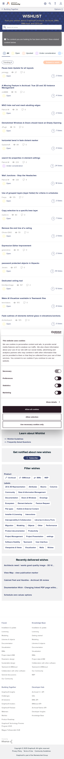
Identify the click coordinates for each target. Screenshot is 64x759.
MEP (33, 675)
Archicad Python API (39, 707)
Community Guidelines (43, 751)
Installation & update (9, 627)
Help (55, 3)
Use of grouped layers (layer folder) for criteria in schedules (30, 192)
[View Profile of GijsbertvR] (6, 144)
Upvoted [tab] (29, 53)
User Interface (42, 542)
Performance (51, 525)
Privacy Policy (17, 751)
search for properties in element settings (21, 157)
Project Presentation (34, 536)
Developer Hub (38, 687)
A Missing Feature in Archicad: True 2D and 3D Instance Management (28, 86)
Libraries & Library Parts (45, 520)
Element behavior (25, 503)
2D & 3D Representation (15, 486)
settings (50, 536)
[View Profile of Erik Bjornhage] (8, 285)
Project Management (14, 536)
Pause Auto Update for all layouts (18, 67)
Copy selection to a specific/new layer (20, 210)
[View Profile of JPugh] (4, 127)
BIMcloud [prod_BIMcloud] (26, 477)
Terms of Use (28, 751)
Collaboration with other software (13, 671)
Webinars (5, 711)
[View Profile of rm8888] (5, 92)
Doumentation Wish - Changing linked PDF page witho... (31, 587)
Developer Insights (38, 711)
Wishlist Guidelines (15, 439)
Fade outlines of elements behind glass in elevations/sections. (31, 315)
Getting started (37, 635)
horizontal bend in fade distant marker (20, 140)
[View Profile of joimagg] (5, 72)
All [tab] (8, 53)
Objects (31, 525)
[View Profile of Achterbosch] (7, 320)
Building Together (9, 687)
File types (9, 509)
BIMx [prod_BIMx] (39, 477)
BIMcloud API (36, 704)
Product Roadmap (8, 719)
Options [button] (57, 9)
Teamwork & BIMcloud (9, 667)
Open (8, 76)
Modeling (20, 525)
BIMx (3, 651)
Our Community (7, 679)
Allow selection (32, 417)
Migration (9, 525)
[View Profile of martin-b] (5, 215)
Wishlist (4, 715)
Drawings (44, 497)
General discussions (9, 675)
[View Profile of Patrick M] (5, 109)
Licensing (5, 631)
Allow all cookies (32, 409)
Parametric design (8, 659)
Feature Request (43, 503)
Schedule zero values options (18, 594)
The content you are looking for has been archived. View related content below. (31, 41)
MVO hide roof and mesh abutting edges (21, 105)
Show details (51, 402)
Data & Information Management (32, 492)
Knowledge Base (39, 623)
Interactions (30, 514)
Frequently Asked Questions (19, 442)
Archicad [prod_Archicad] (12, 477)
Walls (41, 547)
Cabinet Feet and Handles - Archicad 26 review (26, 580)
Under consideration (14, 165)
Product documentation (15, 531)
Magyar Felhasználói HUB (11, 730)
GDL (33, 696)
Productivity (33, 531)
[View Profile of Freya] (4, 197)
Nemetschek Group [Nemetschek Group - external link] (41, 755)
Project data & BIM (8, 655)
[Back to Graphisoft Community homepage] (13, 3)
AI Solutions (6, 700)
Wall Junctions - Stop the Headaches (19, 175)
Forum (4, 623)
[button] (53, 76)
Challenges (6, 696)
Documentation (11, 497)
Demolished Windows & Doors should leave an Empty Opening (31, 122)
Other (40, 525)
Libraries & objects (8, 639)
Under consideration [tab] (47, 53)
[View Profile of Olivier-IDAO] (7, 232)
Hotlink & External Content (28, 509)
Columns (53, 486)
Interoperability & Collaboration (18, 520)
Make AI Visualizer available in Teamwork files (24, 298)
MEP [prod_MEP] (46, 477)
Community (10, 492)
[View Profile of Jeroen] (4, 267)
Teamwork (27, 542)
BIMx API (35, 700)
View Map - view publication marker (21, 572)
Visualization (30, 547)
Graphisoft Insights (8, 692)
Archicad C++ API (38, 692)
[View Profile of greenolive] (6, 250)
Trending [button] (6, 62)
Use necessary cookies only (32, 424)
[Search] (32, 27)
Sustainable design (8, 663)
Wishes (50, 547)
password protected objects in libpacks (20, 263)
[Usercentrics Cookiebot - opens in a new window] (51, 332)
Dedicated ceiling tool (12, 280)
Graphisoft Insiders (8, 704)
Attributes (33, 486)
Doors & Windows (28, 497)
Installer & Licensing (13, 514)
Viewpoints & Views (13, 547)
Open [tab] (17, 53)
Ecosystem (9, 503)
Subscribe (33, 458)
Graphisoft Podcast (8, 707)
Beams (43, 486)
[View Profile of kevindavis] (6, 302)
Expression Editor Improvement (16, 245)
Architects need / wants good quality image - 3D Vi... (29, 565)
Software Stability (12, 542)
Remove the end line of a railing (17, 228)
